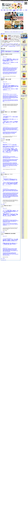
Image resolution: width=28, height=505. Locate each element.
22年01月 (23, 136)
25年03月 (23, 107)
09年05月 (23, 221)
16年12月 (23, 186)
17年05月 (23, 183)
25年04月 (23, 106)
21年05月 (23, 143)
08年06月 (23, 229)
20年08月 (23, 150)
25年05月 (23, 105)
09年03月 (23, 223)
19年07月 (23, 161)
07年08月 (23, 237)
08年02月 (23, 232)
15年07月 (23, 200)
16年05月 (23, 192)
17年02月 (23, 185)
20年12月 (23, 147)
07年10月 (23, 235)
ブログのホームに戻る (20, 31)
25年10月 (23, 103)
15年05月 (23, 202)
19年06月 (23, 162)
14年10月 (23, 208)
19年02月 (23, 165)
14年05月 (23, 212)
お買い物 (15, 31)
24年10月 (23, 110)
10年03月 (23, 215)
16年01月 (23, 195)
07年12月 (23, 234)
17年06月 (23, 182)
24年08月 (23, 111)
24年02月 (23, 115)
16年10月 (23, 188)
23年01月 (23, 126)
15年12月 (23, 196)
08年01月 (23, 233)
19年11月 (23, 158)
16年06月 (23, 191)
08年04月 (23, 230)
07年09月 (23, 236)
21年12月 (23, 137)
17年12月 (23, 177)
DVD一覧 (12, 31)
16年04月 (23, 193)
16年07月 (23, 190)
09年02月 (23, 224)
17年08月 (23, 180)
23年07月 (23, 121)
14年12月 (23, 206)
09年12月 (23, 218)
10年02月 (23, 216)
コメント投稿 (3, 77)
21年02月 (23, 145)
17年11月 (23, 178)
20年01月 (23, 156)
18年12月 (23, 167)
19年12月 (23, 157)
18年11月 (23, 168)
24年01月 (23, 116)
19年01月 (23, 166)
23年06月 (23, 122)
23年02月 (23, 125)
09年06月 (23, 220)
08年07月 (23, 228)
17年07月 (23, 181)
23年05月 (23, 123)
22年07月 (23, 131)
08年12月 (23, 225)
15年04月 (23, 203)
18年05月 (23, 173)
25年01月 (23, 108)
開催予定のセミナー (8, 31)
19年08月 (23, 160)
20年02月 (23, 155)
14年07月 (23, 210)
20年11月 (23, 148)
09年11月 (23, 219)
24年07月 (23, 112)
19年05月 (23, 163)
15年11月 (23, 197)
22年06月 (23, 132)
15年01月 (23, 205)
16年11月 (23, 187)
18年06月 (23, 172)
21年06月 (23, 142)
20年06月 (23, 152)
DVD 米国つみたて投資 (12, 46)
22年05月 (23, 133)
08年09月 (23, 226)
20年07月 (23, 151)
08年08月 (23, 227)
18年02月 (23, 175)
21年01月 (23, 146)
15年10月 (23, 198)
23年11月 (23, 118)
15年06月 (23, 201)
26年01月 (23, 100)
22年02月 (23, 135)
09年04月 (23, 222)
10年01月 (23, 217)
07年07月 (23, 238)
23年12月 (23, 117)
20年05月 (23, 153)
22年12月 (23, 127)
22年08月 (23, 130)
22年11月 (23, 128)
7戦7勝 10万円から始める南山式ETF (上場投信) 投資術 (24, 79)
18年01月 (23, 176)
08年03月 (23, 231)
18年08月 (23, 170)
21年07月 (23, 141)
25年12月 (23, 101)
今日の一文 (4, 56)
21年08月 (23, 140)
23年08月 (23, 120)
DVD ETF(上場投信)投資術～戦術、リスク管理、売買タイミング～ (24, 96)
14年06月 (23, 211)
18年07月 (23, 171)
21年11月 (23, 138)
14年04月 (23, 213)
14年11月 (23, 207)
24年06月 (23, 113)
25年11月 (23, 102)
